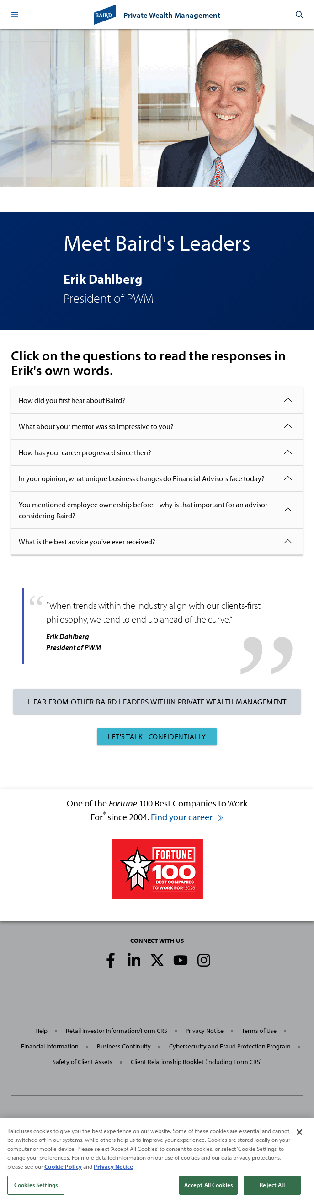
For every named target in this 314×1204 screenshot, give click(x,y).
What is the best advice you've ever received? (87, 541)
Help (41, 1031)
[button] (14, 14)
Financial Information (50, 1046)
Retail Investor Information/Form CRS (116, 1031)
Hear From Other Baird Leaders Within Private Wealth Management (157, 701)
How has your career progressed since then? (85, 452)
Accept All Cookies (208, 1191)
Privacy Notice (205, 1031)
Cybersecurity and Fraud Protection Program (230, 1046)
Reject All (272, 1191)
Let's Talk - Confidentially (157, 736)
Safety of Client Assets (82, 1062)
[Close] (299, 1139)
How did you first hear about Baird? (72, 400)
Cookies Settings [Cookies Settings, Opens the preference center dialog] (36, 1191)
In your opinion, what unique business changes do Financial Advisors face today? (142, 478)
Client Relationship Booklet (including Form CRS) (196, 1062)
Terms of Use (259, 1031)
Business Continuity (124, 1046)
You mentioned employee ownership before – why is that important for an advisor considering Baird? (143, 510)
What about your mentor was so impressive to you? (96, 426)
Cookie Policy (63, 1173)
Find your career (187, 816)
